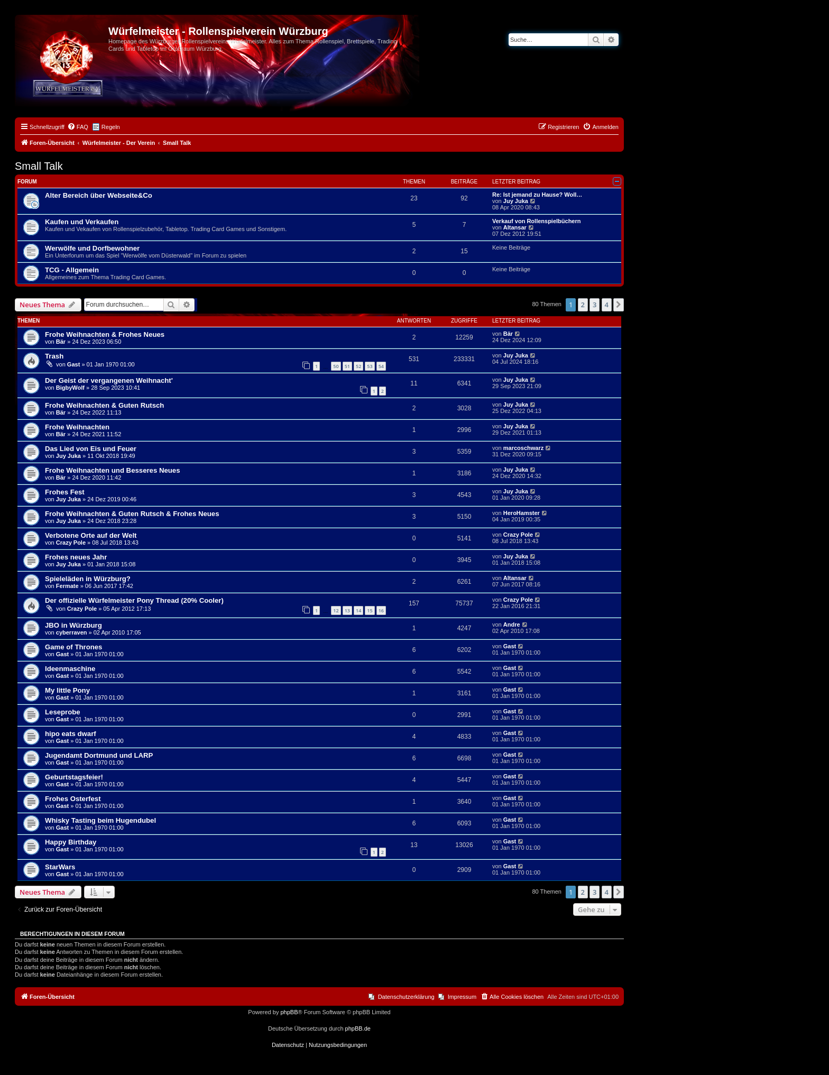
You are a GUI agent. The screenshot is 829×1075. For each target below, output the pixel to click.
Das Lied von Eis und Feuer (90, 449)
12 (335, 610)
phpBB (289, 1012)
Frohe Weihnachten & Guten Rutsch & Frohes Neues (132, 514)
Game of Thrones (73, 647)
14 (358, 610)
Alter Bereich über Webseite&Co (98, 195)
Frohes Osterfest (73, 799)
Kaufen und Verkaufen (81, 222)
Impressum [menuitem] (462, 997)
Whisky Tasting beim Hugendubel (100, 820)
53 (369, 366)
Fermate (67, 586)
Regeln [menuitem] (111, 127)
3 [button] (594, 304)
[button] (618, 304)
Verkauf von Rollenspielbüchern (536, 221)
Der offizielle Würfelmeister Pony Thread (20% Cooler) (134, 600)
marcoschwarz (523, 448)
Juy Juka (515, 201)
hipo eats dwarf (70, 734)
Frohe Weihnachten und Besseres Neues (112, 470)
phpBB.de (358, 1028)
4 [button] (607, 304)
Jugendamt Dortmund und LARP (99, 755)
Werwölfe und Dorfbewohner (92, 248)
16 (381, 610)
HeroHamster (521, 513)
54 (381, 366)
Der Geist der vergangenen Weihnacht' (109, 380)
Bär (61, 341)
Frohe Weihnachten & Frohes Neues (104, 334)
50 (335, 366)
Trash (54, 356)
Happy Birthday (70, 842)
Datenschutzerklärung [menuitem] (406, 997)
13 (347, 610)
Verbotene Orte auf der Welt (90, 535)
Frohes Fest (65, 492)
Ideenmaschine (70, 669)
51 (347, 366)
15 (369, 610)
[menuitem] (77, 127)
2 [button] (583, 304)
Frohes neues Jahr (76, 557)
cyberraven (71, 632)
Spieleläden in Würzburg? (88, 579)
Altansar (515, 227)
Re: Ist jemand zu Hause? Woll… (537, 194)
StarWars (60, 867)
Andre (511, 624)
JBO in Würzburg (73, 625)
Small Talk (39, 166)
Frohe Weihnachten (77, 427)
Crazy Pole (71, 542)
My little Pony (67, 690)
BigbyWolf (70, 387)
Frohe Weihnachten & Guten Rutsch (104, 405)
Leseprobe (62, 712)
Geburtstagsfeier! (74, 777)
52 (358, 366)
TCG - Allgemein (72, 270)
